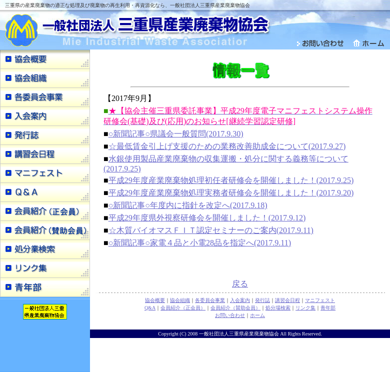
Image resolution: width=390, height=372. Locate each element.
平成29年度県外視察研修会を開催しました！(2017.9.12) (207, 218)
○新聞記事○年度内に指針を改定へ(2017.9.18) (188, 205)
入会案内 (240, 300)
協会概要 (155, 300)
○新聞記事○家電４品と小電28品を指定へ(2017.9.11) (199, 242)
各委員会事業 (210, 300)
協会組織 (180, 300)
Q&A (150, 307)
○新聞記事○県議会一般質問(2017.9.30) (176, 134)
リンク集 (306, 307)
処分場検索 (278, 307)
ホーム (257, 315)
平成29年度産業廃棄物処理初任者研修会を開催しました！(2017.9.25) (231, 180)
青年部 (328, 307)
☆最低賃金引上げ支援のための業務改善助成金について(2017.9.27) (227, 146)
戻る (240, 284)
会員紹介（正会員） (183, 307)
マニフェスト (320, 300)
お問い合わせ (230, 315)
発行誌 (262, 300)
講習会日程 (287, 300)
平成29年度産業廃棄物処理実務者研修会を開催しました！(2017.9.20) (231, 192)
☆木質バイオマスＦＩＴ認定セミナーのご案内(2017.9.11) (211, 230)
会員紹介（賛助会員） (235, 307)
